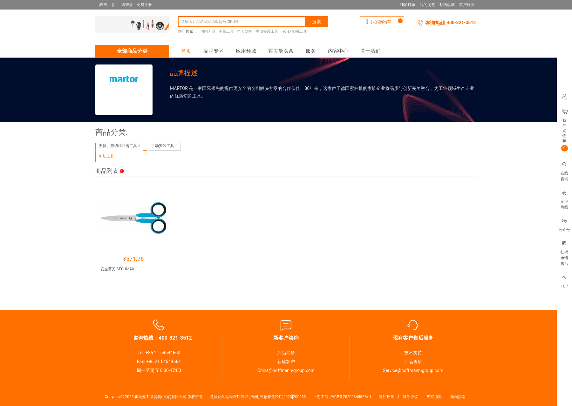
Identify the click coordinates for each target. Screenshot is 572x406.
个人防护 (244, 31)
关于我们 (370, 51)
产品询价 (286, 352)
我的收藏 (447, 5)
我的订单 (407, 5)
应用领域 (246, 51)
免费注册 (144, 5)
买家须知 (434, 397)
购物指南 (458, 397)
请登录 (127, 5)
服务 (311, 51)
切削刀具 (207, 31)
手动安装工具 (266, 31)
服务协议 (410, 397)
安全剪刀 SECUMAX (117, 269)
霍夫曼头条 (281, 51)
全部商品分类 (132, 51)
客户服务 (466, 5)
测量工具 (226, 31)
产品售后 (413, 361)
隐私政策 (386, 397)
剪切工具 (106, 156)
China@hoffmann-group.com (286, 370)
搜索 (316, 21)
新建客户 (286, 361)
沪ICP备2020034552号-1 (350, 397)
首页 (186, 51)
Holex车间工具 (294, 31)
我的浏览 (427, 5)
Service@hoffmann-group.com (413, 370)
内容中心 (338, 51)
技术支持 (413, 352)
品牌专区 (213, 51)
